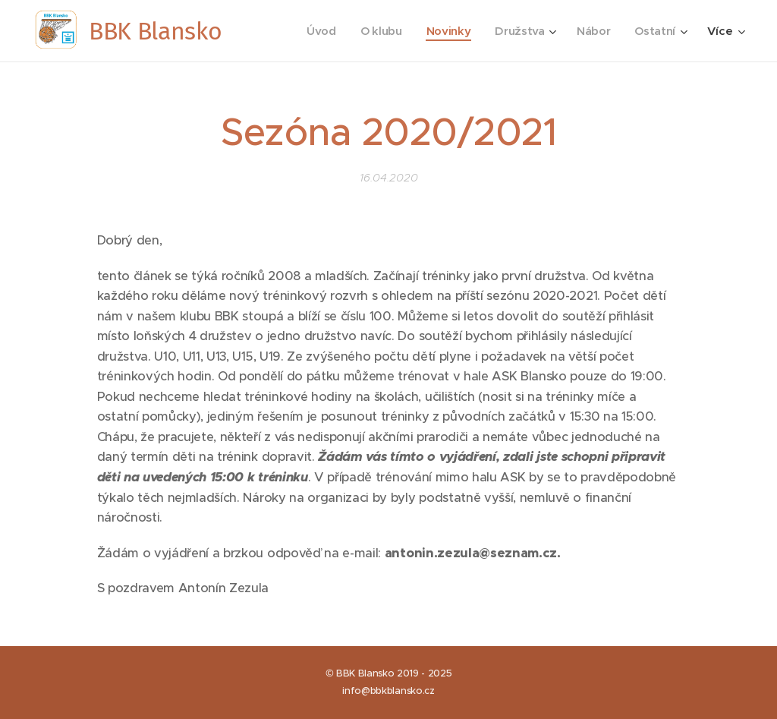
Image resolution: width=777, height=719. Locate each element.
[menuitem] (317, 31)
